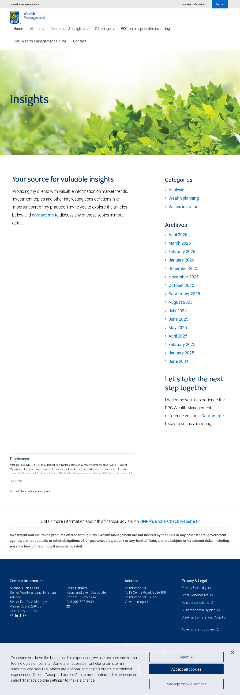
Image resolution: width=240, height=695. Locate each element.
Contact (79, 41)
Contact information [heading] (26, 580)
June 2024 (178, 361)
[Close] (232, 652)
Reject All (186, 657)
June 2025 (178, 319)
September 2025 (184, 293)
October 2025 (181, 285)
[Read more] (16, 480)
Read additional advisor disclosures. (30, 491)
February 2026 (182, 251)
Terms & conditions (196, 602)
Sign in (220, 4)
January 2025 (181, 353)
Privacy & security (194, 588)
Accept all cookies (186, 669)
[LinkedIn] (17, 615)
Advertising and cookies (199, 629)
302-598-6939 (83, 602)
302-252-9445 (88, 597)
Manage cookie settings (186, 684)
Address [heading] (131, 580)
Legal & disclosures (195, 595)
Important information (193, 4)
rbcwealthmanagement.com (24, 4)
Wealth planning (184, 198)
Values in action (183, 206)
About (37, 28)
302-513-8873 (26, 611)
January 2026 (181, 260)
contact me (43, 215)
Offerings (105, 28)
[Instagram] (25, 615)
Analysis (176, 189)
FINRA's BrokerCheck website (167, 521)
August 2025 (180, 302)
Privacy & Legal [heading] (194, 580)
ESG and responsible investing (145, 28)
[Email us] (12, 615)
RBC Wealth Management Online (39, 41)
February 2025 (182, 344)
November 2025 (184, 277)
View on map (134, 602)
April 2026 (178, 234)
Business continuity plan (199, 610)
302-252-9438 (31, 606)
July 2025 (178, 310)
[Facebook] (21, 615)
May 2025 (178, 327)
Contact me (212, 415)
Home (18, 28)
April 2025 (178, 336)
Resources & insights (69, 28)
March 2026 (180, 243)
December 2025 (183, 268)
